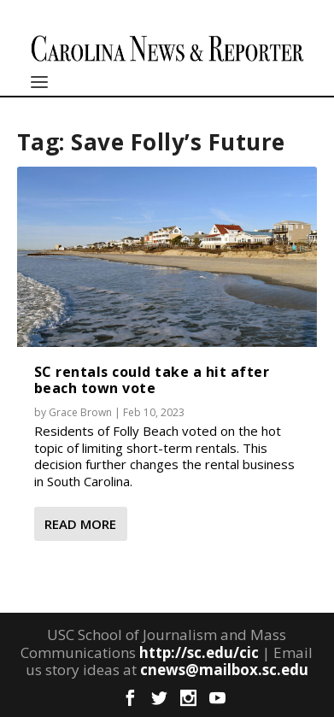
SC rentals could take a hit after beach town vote (152, 379)
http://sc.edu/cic (199, 652)
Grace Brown (80, 412)
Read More (80, 523)
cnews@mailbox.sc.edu (224, 669)
